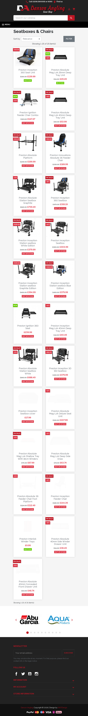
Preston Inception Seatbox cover (27, 412)
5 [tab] (42, 633)
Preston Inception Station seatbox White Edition (27, 243)
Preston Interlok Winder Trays (27, 540)
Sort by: (16, 39)
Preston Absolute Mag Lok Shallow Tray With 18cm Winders (28, 456)
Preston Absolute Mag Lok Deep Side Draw (60, 456)
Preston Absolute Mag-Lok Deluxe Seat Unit (60, 413)
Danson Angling (27, 708)
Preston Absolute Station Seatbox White (28, 371)
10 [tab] (60, 633)
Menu (6, 24)
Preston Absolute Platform (28, 156)
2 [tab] (31, 633)
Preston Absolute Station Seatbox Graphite (28, 200)
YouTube (30, 674)
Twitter (23, 674)
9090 (50, 2)
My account (19, 687)
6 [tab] (46, 633)
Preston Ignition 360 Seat (27, 327)
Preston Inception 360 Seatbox (60, 199)
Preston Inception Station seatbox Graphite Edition (27, 286)
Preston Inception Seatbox (60, 241)
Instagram (36, 674)
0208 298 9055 (39, 2)
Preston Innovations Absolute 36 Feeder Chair (60, 158)
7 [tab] (49, 633)
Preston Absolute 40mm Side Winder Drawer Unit (60, 541)
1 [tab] (28, 633)
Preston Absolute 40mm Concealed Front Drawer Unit (27, 584)
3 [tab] (35, 633)
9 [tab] (56, 633)
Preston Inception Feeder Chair (60, 497)
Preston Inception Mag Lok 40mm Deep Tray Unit (60, 328)
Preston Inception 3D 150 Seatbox (60, 369)
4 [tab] (38, 633)
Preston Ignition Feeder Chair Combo (27, 113)
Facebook (16, 674)
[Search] (40, 18)
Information (20, 680)
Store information (23, 694)
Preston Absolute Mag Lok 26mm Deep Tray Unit (60, 72)
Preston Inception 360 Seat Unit (27, 71)
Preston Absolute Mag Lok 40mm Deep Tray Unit (60, 115)
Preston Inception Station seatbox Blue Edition (60, 286)
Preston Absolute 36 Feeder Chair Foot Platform (27, 499)
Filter (69, 39)
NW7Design (62, 708)
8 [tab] (53, 633)
